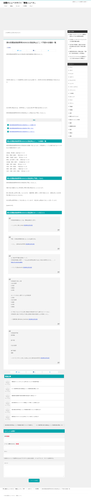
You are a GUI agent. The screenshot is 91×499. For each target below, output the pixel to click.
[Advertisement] (45, 18)
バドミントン (73, 90)
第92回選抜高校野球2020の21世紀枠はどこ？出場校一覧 (22, 125)
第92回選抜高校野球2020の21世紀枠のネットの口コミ (22, 131)
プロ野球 (25, 6)
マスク (5, 6)
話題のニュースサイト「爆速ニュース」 (23, 2)
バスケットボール (73, 86)
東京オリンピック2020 (75, 119)
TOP (14, 488)
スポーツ (72, 77)
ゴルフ (71, 70)
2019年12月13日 (28, 225)
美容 (71, 129)
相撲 (71, 123)
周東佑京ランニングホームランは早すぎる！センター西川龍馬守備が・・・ (27, 381)
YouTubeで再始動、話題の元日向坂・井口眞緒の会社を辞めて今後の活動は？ (78, 46)
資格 (71, 136)
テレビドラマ (73, 80)
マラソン (72, 103)
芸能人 (11, 6)
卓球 (71, 113)
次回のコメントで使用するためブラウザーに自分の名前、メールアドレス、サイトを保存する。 (29, 458)
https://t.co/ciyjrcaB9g (16, 262)
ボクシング (72, 96)
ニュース (72, 83)
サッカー (18, 6)
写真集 (71, 109)
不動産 (71, 106)
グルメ (31, 6)
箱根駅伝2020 (73, 126)
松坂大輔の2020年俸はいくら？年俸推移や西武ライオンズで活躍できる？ (26, 409)
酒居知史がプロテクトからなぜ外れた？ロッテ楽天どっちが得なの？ (25, 416)
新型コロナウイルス (74, 116)
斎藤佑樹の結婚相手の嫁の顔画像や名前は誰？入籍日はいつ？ (24, 395)
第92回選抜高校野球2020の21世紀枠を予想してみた (21, 128)
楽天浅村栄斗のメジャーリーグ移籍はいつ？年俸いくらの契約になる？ (26, 402)
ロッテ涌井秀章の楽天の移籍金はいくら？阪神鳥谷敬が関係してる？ (25, 388)
